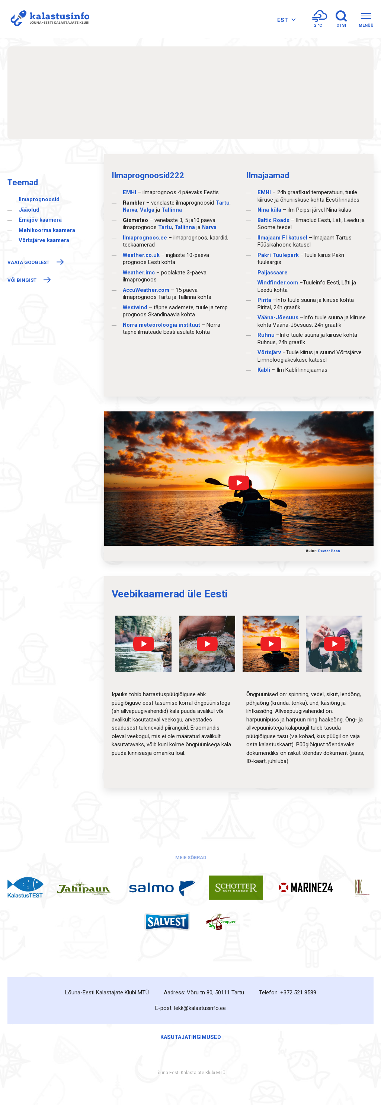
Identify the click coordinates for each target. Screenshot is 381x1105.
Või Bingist (21, 280)
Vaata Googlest (28, 262)
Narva (130, 209)
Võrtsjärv (269, 352)
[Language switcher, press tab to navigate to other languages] (280, 24)
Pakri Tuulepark (278, 255)
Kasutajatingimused (190, 1036)
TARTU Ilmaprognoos (190, 93)
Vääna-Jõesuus (277, 317)
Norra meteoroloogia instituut (162, 325)
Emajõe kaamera (40, 219)
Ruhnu (266, 335)
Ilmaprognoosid (39, 199)
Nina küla (269, 209)
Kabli (263, 369)
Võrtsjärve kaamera (44, 240)
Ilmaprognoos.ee (145, 237)
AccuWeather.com (147, 290)
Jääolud (29, 209)
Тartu (222, 202)
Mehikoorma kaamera (47, 230)
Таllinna (185, 227)
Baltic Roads (273, 220)
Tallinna (172, 209)
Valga (147, 209)
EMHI (130, 192)
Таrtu (165, 227)
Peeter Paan (329, 551)
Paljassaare (272, 272)
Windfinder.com (278, 282)
